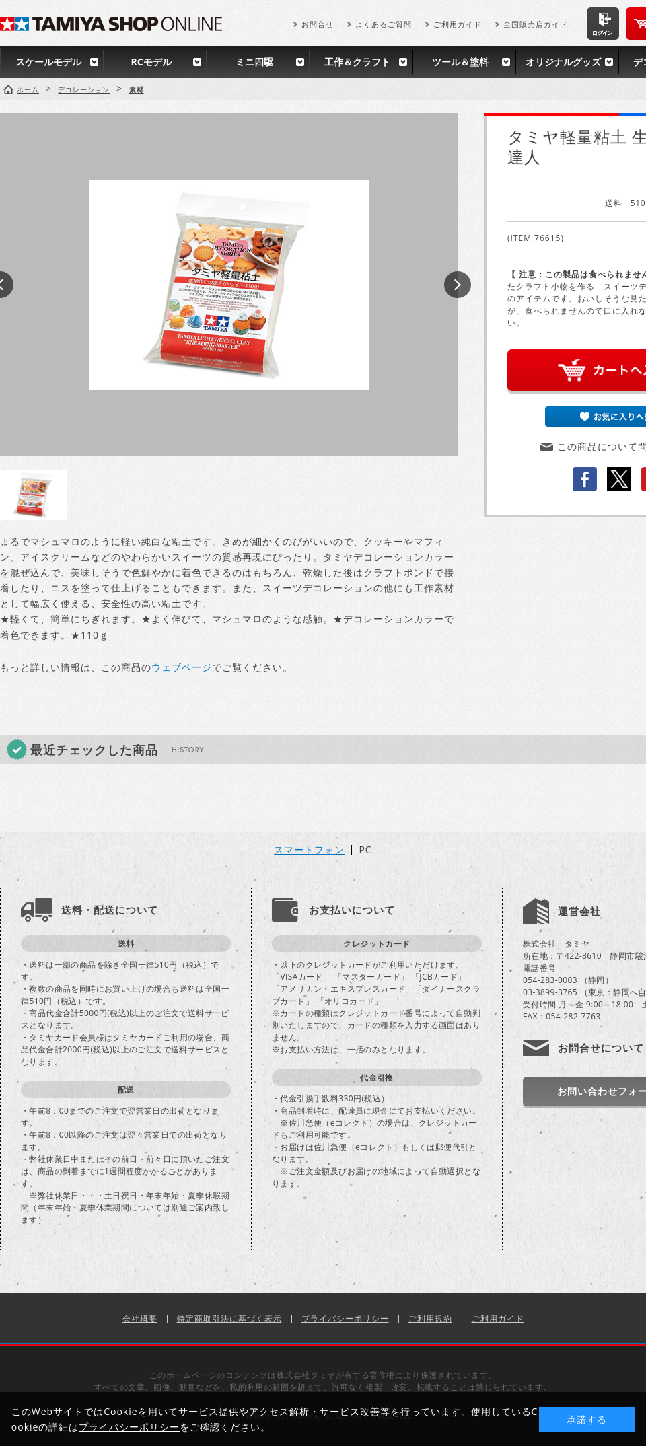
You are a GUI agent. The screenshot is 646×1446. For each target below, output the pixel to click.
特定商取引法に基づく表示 (229, 1318)
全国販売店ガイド (535, 24)
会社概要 (139, 1318)
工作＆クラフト (357, 61)
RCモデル (151, 61)
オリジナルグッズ (563, 61)
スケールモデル (48, 61)
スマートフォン (309, 850)
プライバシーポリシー (345, 1318)
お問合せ (317, 24)
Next (457, 284)
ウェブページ (181, 667)
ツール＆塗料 (460, 61)
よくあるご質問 (383, 24)
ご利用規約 (430, 1318)
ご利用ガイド (457, 24)
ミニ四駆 (254, 61)
